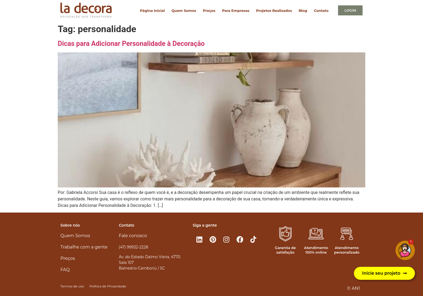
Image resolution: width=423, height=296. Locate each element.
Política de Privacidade (107, 286)
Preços (209, 10)
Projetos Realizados (274, 10)
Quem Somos (184, 10)
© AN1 (353, 288)
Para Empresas (235, 10)
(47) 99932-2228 (133, 247)
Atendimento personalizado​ (346, 249)
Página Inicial (152, 10)
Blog (303, 10)
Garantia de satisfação (285, 249)
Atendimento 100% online (316, 249)
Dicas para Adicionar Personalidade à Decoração (131, 44)
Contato (321, 10)
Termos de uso (72, 286)
